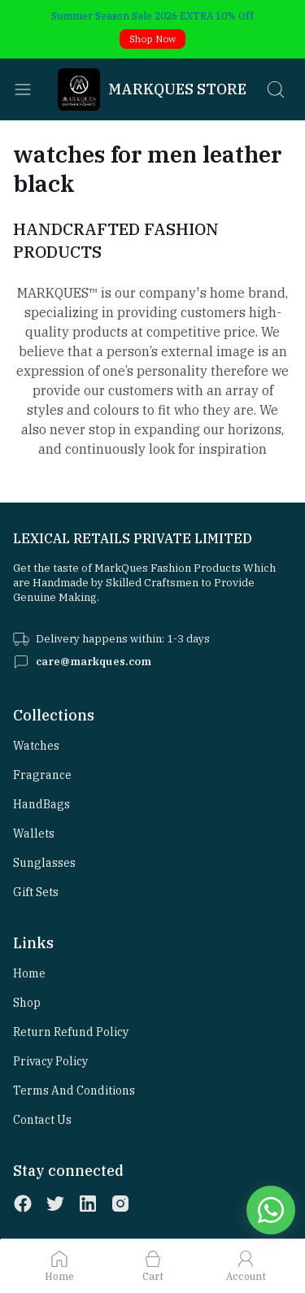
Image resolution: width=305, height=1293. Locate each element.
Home (29, 973)
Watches (36, 745)
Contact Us (42, 1119)
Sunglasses (44, 862)
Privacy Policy (50, 1061)
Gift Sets (36, 892)
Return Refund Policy (71, 1032)
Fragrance (42, 775)
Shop (27, 1002)
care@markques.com (93, 661)
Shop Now (152, 39)
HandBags (41, 804)
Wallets (33, 833)
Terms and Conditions (74, 1090)
